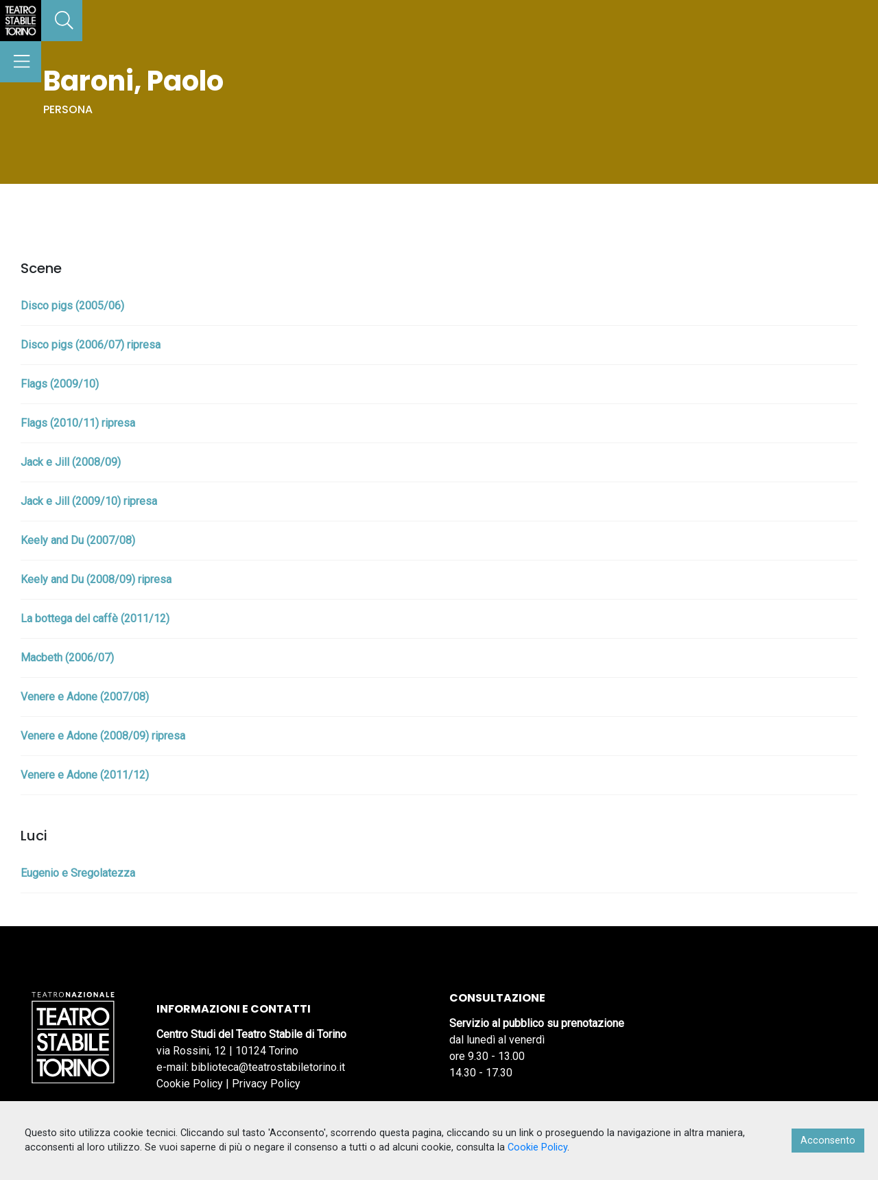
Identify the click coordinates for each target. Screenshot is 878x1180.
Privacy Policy (266, 1083)
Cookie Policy (189, 1083)
